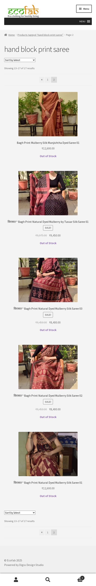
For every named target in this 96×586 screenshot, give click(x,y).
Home (11, 34)
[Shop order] (19, 60)
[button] (82, 21)
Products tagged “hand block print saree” (40, 34)
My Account (16, 580)
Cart (74, 577)
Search (48, 580)
